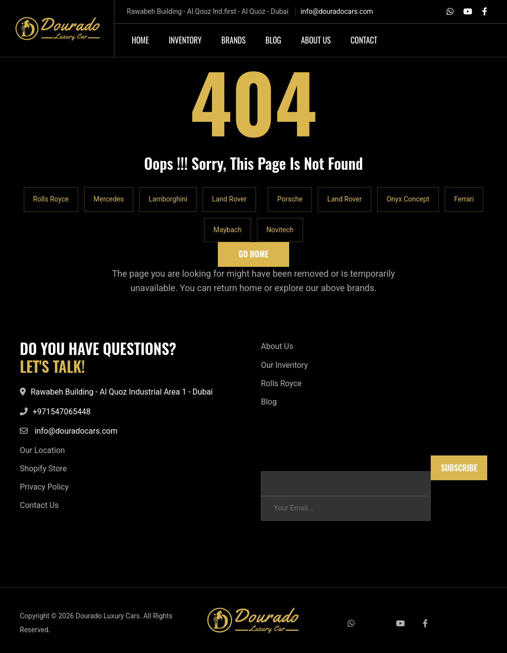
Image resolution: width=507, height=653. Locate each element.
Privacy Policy (44, 487)
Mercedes (109, 199)
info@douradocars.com (337, 11)
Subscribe (459, 468)
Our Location (42, 450)
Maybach (227, 230)
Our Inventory (284, 365)
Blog (269, 401)
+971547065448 (62, 411)
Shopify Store (43, 468)
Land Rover (229, 199)
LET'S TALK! (52, 366)
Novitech (280, 230)
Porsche (290, 199)
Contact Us (39, 505)
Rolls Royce (51, 199)
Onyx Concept (408, 199)
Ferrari (464, 199)
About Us (277, 346)
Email (270, 460)
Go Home (253, 254)
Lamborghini (168, 199)
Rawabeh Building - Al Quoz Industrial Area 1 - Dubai (122, 392)
